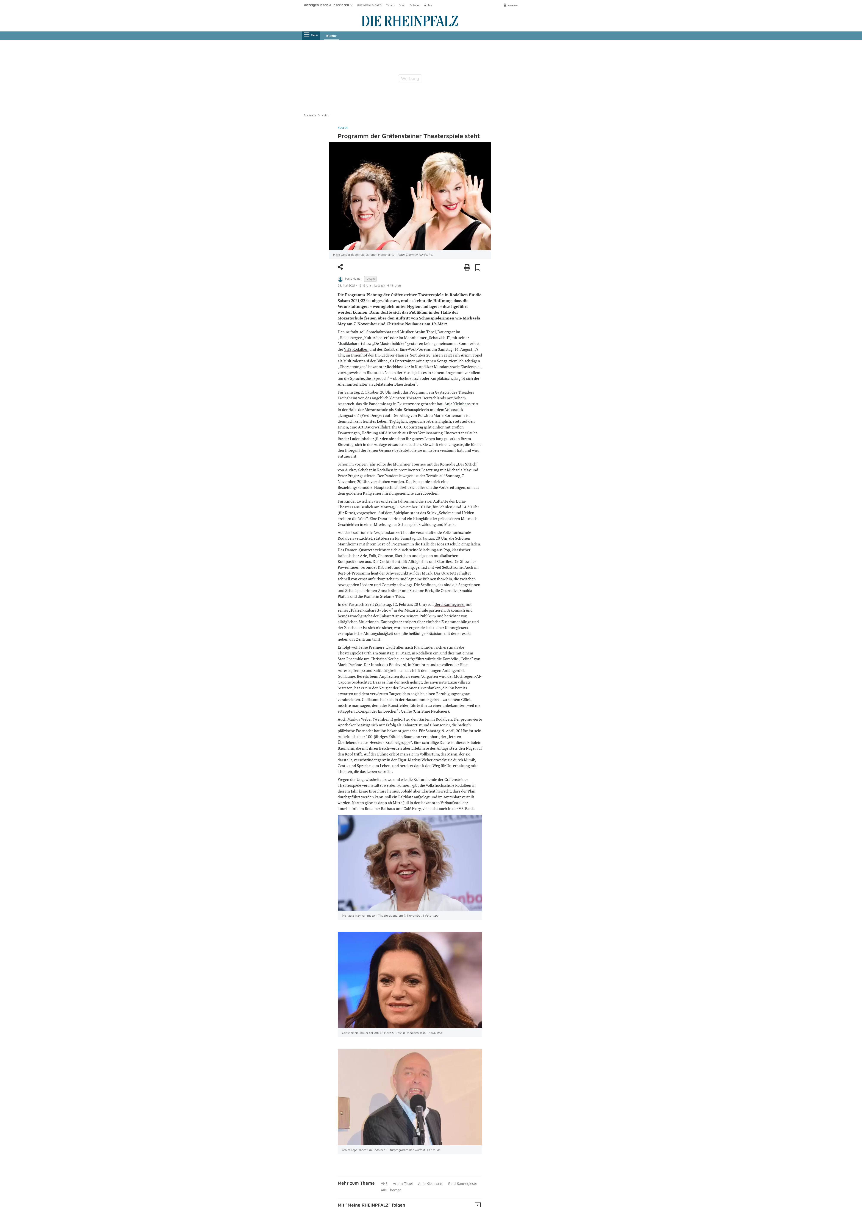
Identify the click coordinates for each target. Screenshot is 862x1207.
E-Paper (414, 5)
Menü (312, 35)
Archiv (428, 5)
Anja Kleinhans (457, 403)
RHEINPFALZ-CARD (369, 5)
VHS (347, 349)
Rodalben (360, 349)
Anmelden (509, 5)
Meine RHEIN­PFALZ (368, 1203)
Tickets (390, 5)
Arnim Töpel (425, 331)
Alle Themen (390, 1189)
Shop (402, 5)
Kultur (334, 36)
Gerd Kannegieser (449, 604)
